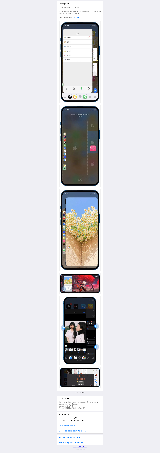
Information (64, 414)
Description (64, 3)
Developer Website (67, 425)
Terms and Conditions (80, 447)
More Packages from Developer (72, 430)
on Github (77, 17)
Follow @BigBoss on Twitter (71, 442)
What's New (64, 398)
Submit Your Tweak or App (70, 437)
